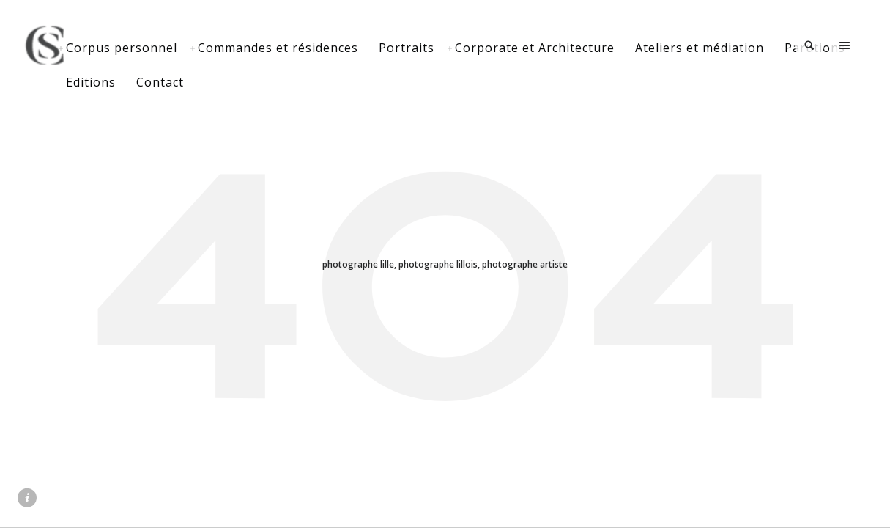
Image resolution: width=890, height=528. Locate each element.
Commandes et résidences (333, 48)
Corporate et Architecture (590, 48)
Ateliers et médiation (755, 48)
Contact (297, 82)
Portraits (462, 48)
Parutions (152, 82)
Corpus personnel (177, 48)
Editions (228, 82)
